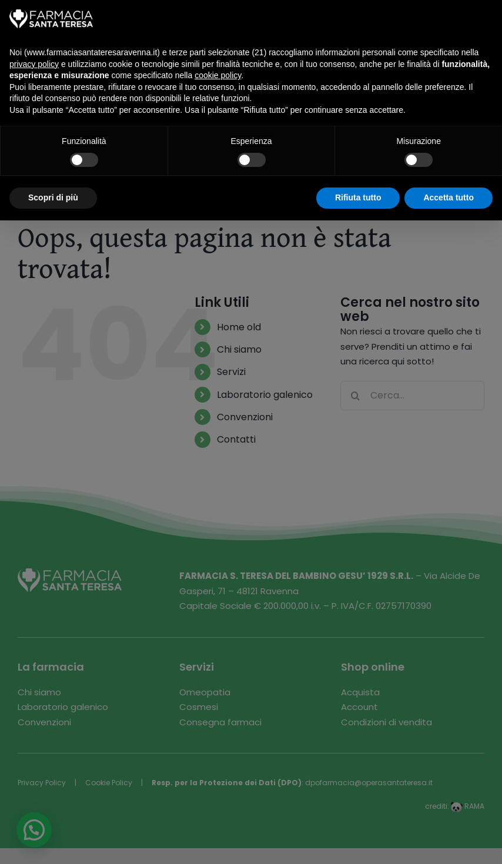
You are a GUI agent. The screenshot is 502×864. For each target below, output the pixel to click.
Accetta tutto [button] (448, 197)
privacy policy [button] (34, 64)
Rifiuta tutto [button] (358, 197)
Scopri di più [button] (53, 197)
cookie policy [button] (218, 75)
